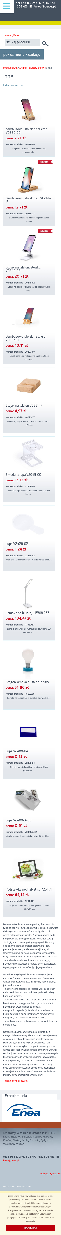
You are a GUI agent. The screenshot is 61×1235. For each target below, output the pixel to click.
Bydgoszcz (46, 1140)
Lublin (6, 1136)
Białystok (26, 1136)
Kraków (7, 1140)
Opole (25, 1140)
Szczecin (34, 1140)
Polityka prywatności (50, 1173)
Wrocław (20, 1144)
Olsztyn (16, 1140)
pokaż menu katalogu (21, 54)
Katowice (47, 1136)
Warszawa (8, 1144)
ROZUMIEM (30, 1228)
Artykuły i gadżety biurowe (32, 68)
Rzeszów (15, 1136)
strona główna (12, 35)
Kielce (51, 1133)
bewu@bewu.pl (11, 1160)
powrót (24, 1080)
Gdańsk (37, 1136)
